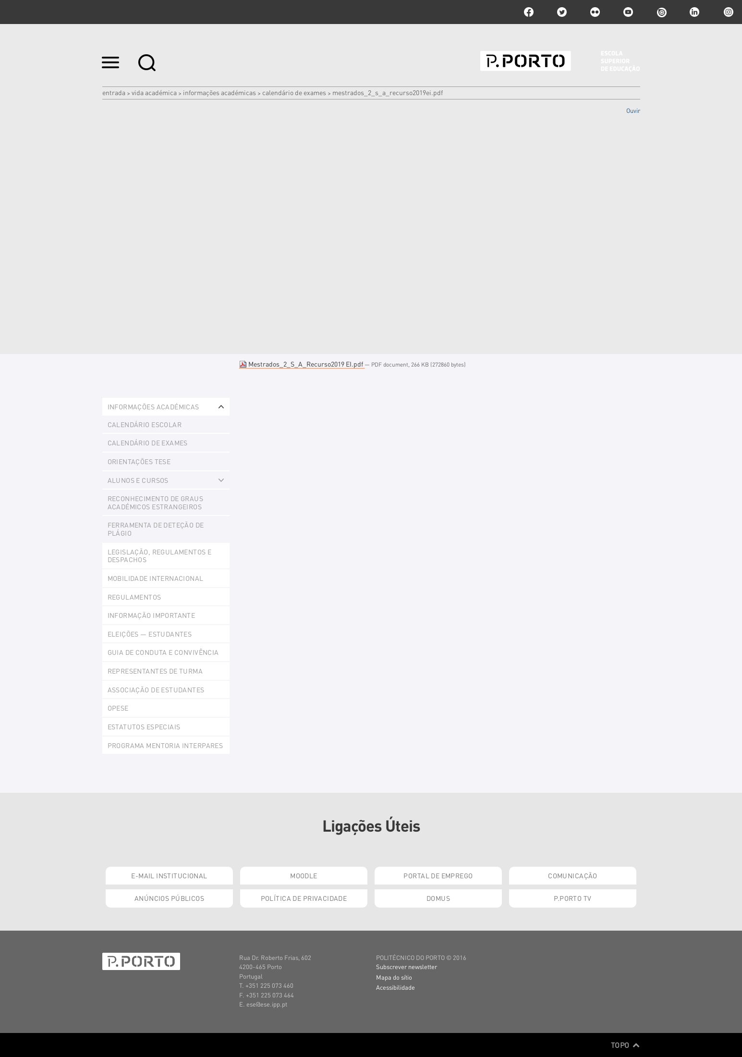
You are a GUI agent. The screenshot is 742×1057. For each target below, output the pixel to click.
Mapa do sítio (394, 977)
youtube (628, 12)
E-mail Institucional (169, 875)
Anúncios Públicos (169, 898)
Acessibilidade (395, 987)
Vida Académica (154, 92)
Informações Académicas (219, 92)
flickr (595, 12)
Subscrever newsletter (406, 966)
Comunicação (572, 875)
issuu (661, 12)
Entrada (113, 92)
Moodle (303, 875)
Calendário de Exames (294, 92)
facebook (529, 12)
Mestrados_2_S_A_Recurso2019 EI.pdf (302, 363)
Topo (625, 1045)
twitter (562, 12)
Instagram (727, 12)
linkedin (694, 12)
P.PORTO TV (572, 898)
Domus (438, 898)
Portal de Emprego (438, 875)
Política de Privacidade (304, 898)
